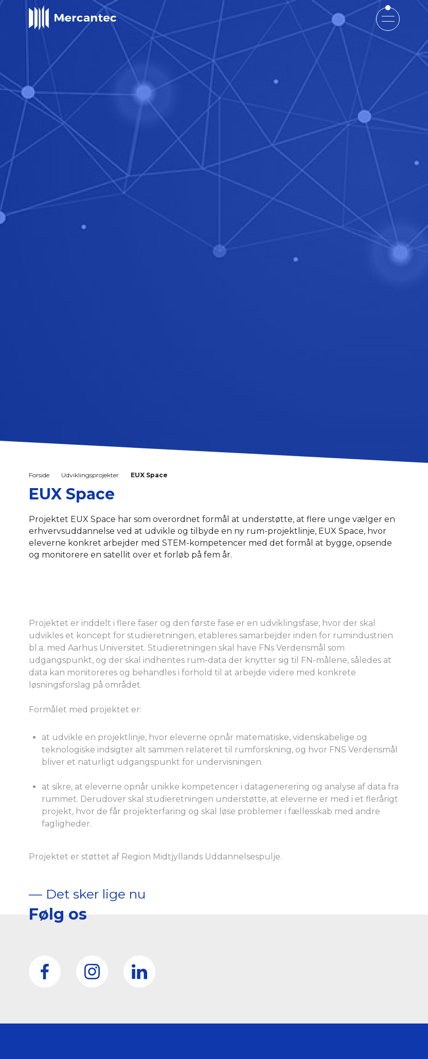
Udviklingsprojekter (90, 475)
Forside (39, 475)
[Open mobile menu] (387, 18)
